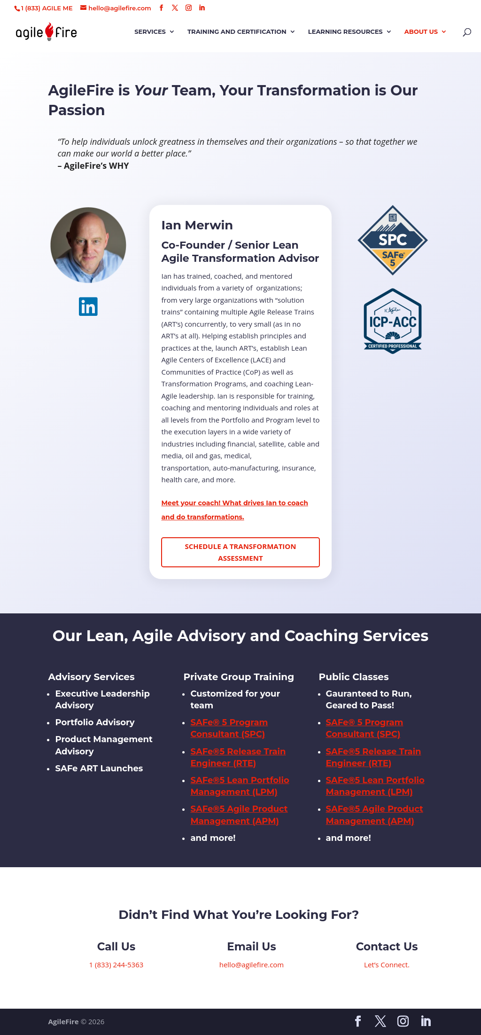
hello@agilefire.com (251, 964)
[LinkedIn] (202, 8)
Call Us (116, 946)
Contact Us (387, 946)
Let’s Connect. (387, 964)
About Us (421, 31)
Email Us (251, 946)
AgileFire (63, 1021)
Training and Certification (237, 31)
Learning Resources (345, 31)
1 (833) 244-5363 (116, 964)
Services (150, 31)
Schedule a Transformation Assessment (240, 552)
